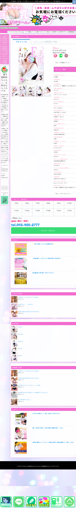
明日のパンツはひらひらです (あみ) (29, 297)
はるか (21, 334)
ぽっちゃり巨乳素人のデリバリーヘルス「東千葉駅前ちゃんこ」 (37, 466)
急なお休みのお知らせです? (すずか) (29, 311)
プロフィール (21, 41)
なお (21, 348)
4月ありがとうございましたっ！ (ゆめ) (30, 385)
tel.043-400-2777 (25, 225)
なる (21, 355)
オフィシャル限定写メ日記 (45, 41)
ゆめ (21, 327)
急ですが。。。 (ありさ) (26, 304)
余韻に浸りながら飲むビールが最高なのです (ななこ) (34, 392)
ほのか (21, 341)
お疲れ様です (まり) (25, 399)
